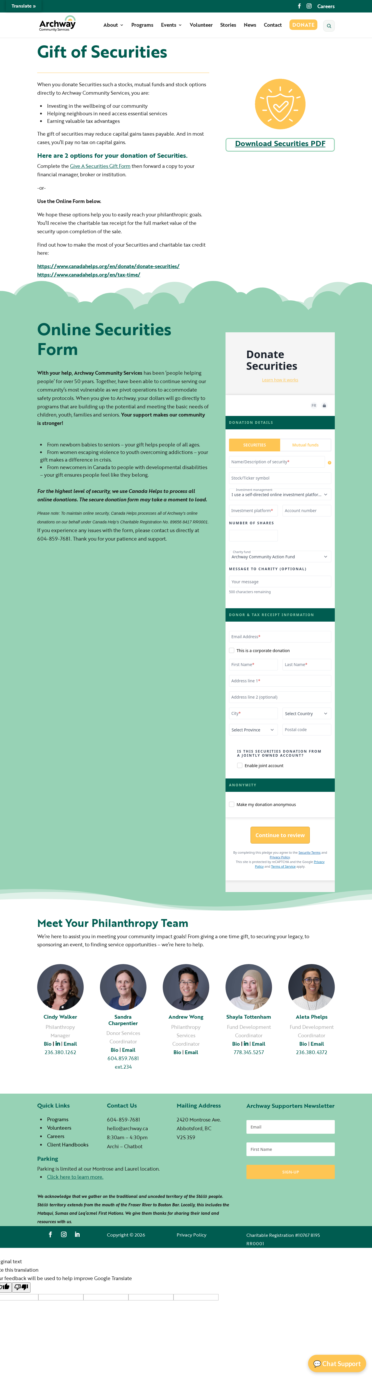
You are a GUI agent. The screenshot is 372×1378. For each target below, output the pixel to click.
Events (168, 25)
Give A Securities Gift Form (100, 166)
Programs (142, 25)
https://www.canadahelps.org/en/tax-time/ (88, 274)
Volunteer (201, 25)
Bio (47, 1043)
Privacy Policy (191, 1234)
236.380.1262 (60, 1052)
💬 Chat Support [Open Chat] (337, 1364)
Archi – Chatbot (124, 1146)
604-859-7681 (123, 1119)
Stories (228, 25)
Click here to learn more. (75, 1176)
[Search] (329, 26)
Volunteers (59, 1127)
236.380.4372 (311, 1052)
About (110, 25)
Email (258, 1043)
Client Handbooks (67, 1144)
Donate (303, 25)
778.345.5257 (249, 1052)
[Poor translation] (21, 1287)
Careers (326, 7)
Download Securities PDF (280, 143)
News (250, 25)
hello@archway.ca (127, 1128)
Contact (273, 25)
